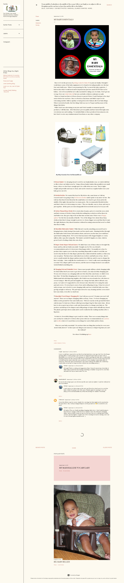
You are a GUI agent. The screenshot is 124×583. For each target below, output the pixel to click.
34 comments (66, 470)
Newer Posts (40, 447)
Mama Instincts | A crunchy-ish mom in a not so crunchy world (11, 77)
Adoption (38, 23)
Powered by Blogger (74, 575)
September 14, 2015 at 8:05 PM (75, 365)
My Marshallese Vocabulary (74, 467)
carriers (106, 318)
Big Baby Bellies (62, 561)
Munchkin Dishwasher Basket (64, 229)
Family (37, 25)
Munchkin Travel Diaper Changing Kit (67, 296)
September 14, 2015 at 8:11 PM (75, 407)
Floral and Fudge (8, 81)
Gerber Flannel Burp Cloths (63, 211)
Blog (43, 8)
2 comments (61, 564)
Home (74, 448)
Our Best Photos (61, 8)
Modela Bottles (60, 195)
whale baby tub (69, 94)
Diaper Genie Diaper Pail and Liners (66, 244)
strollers (59, 321)
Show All (6, 92)
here (89, 334)
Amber (66, 365)
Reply (60, 376)
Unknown (61, 399)
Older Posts (107, 447)
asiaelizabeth (62, 379)
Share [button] (37, 16)
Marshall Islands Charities (77, 8)
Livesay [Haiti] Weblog (9, 90)
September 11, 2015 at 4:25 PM (74, 379)
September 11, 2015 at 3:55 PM (70, 351)
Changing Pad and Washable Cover (66, 269)
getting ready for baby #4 (81, 83)
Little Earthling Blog (9, 83)
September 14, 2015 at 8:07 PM (75, 386)
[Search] (109, 5)
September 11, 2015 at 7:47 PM (72, 399)
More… (90, 8)
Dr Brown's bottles (80, 197)
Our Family (50, 8)
